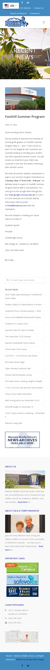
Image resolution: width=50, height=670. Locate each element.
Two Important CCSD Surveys (18, 336)
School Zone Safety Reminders (18, 394)
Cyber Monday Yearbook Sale (18, 368)
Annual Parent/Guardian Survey (18, 375)
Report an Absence (18, 13)
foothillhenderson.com (17, 205)
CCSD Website (24, 8)
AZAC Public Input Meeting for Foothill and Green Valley (23, 296)
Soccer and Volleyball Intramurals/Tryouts (23, 317)
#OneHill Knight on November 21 (19, 407)
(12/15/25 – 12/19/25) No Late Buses (21, 355)
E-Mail (9, 260)
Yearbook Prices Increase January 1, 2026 (23, 311)
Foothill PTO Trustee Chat (16, 323)
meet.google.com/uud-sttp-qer (22, 195)
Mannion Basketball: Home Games (20, 343)
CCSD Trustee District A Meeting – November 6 (25, 415)
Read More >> (24, 502)
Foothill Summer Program (25, 116)
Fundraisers (35, 13)
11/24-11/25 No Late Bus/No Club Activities (24, 387)
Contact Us (38, 8)
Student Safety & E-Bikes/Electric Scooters (23, 304)
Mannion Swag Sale (13, 423)
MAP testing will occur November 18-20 (22, 400)
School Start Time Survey (16, 349)
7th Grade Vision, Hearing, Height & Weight (23, 381)
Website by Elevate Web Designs (30, 659)
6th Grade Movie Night (15, 362)
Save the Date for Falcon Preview (19, 330)
